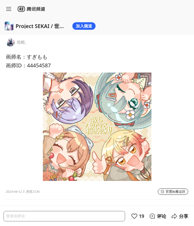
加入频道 (84, 26)
